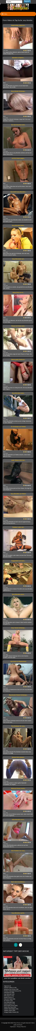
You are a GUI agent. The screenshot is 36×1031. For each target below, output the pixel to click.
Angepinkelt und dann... (18, 561)
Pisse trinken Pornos (9, 1005)
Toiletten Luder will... (18, 527)
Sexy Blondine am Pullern (18, 493)
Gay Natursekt (7, 994)
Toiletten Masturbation (9, 1009)
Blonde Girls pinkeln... (18, 757)
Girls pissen (7, 995)
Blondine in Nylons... (18, 57)
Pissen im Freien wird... (18, 326)
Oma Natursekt (8, 1002)
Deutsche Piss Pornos (9, 989)
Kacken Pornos (8, 997)
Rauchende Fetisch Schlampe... (18, 695)
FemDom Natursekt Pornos (11, 991)
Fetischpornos (7, 992)
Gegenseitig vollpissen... (18, 25)
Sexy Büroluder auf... (18, 259)
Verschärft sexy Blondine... (18, 192)
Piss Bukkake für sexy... (18, 726)
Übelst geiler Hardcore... (18, 359)
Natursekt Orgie (8, 999)
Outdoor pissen (8, 1004)
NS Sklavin (7, 1000)
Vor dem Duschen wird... (18, 125)
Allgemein (6, 986)
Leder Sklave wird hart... (18, 460)
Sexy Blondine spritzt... (18, 913)
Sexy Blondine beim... (18, 225)
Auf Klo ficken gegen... (18, 158)
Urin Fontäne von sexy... (18, 850)
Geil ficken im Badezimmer (18, 661)
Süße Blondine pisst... (18, 819)
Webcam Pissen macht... (18, 788)
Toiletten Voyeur (8, 1010)
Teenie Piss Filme (8, 1007)
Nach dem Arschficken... (18, 882)
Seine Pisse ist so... (18, 292)
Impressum (13, 1026)
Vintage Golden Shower (10, 1012)
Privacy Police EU (21, 1026)
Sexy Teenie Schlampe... (18, 628)
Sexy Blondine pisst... (18, 594)
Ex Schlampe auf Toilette (18, 426)
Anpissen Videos (8, 987)
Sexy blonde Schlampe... (18, 91)
